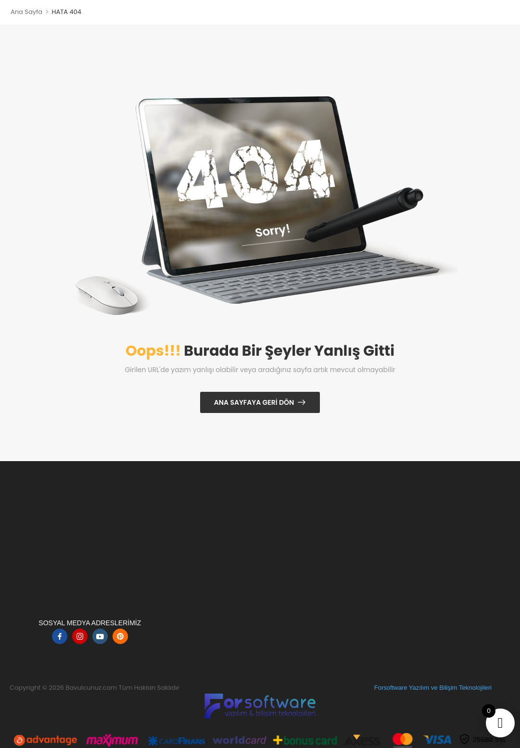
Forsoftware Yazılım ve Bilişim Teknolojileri (433, 687)
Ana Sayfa (26, 11)
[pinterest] (120, 636)
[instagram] (80, 636)
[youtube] (100, 636)
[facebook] (59, 636)
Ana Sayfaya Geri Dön (254, 402)
